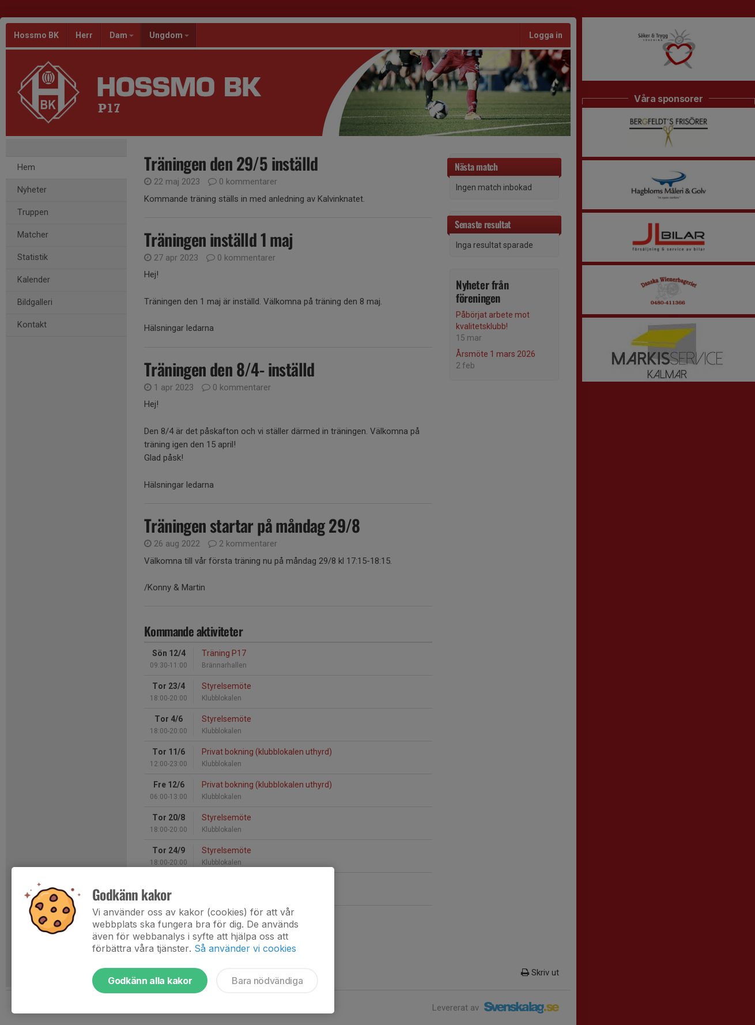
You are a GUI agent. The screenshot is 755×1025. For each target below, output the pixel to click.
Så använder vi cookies (245, 948)
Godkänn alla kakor (150, 980)
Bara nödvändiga (267, 980)
